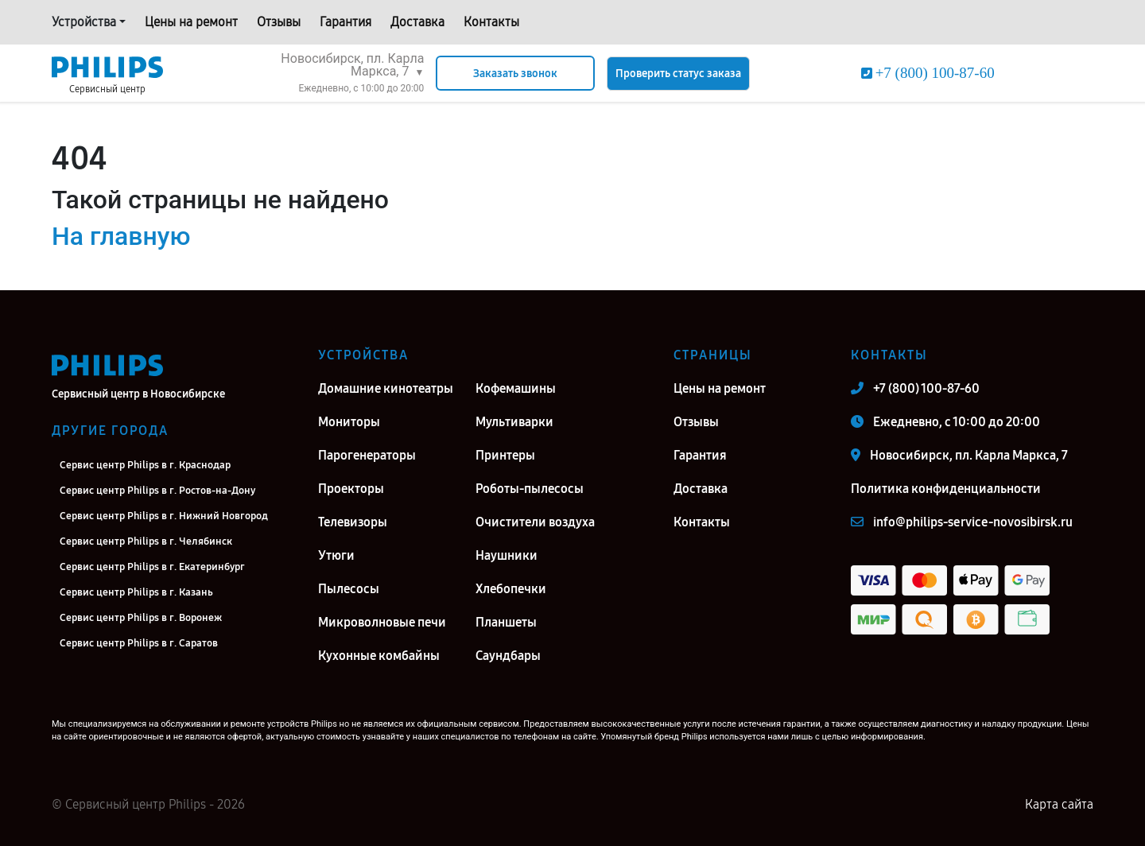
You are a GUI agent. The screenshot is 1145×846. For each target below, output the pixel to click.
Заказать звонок (515, 73)
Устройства (84, 21)
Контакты (491, 21)
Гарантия (345, 21)
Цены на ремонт (191, 21)
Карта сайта (1059, 804)
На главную (121, 236)
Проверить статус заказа (678, 73)
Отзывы (279, 21)
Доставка (417, 21)
